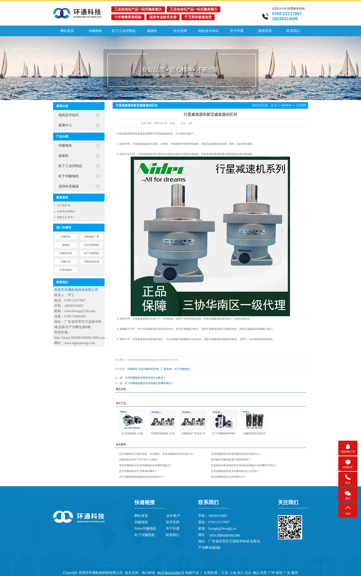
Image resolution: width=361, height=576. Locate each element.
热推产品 (192, 573)
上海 (232, 573)
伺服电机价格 (91, 261)
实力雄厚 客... (64, 205)
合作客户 (173, 515)
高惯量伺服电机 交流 (162, 433)
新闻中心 (65, 125)
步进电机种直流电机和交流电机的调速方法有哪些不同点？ (244, 465)
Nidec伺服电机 (145, 528)
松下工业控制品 (124, 31)
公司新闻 (301, 105)
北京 (248, 573)
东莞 (263, 573)
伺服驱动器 (65, 253)
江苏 (224, 573)
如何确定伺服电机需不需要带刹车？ (231, 459)
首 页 (274, 105)
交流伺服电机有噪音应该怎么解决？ (145, 377)
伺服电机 (95, 31)
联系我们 (293, 31)
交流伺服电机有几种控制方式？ (228, 476)
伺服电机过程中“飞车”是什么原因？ (139, 459)
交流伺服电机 (91, 244)
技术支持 (172, 522)
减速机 (152, 31)
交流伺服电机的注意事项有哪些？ (138, 471)
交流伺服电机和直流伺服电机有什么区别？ (235, 471)
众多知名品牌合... (67, 211)
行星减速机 (65, 269)
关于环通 (236, 31)
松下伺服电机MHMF (223, 433)
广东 (286, 573)
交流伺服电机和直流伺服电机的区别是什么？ (236, 453)
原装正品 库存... (66, 217)
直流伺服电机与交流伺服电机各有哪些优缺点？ (146, 465)
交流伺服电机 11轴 (132, 433)
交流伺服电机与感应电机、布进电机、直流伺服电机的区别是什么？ (157, 453)
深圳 (279, 573)
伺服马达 (66, 261)
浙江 (240, 573)
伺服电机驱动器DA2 (254, 433)
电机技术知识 (208, 31)
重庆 (294, 573)
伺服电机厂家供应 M (193, 433)
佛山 (255, 573)
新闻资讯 (265, 31)
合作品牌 (180, 31)
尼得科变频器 (68, 186)
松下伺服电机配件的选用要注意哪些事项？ (149, 383)
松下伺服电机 (68, 176)
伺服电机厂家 (91, 236)
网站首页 (67, 31)
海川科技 (148, 573)
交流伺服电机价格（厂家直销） (156, 368)
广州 (271, 573)
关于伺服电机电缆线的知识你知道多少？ (142, 476)
